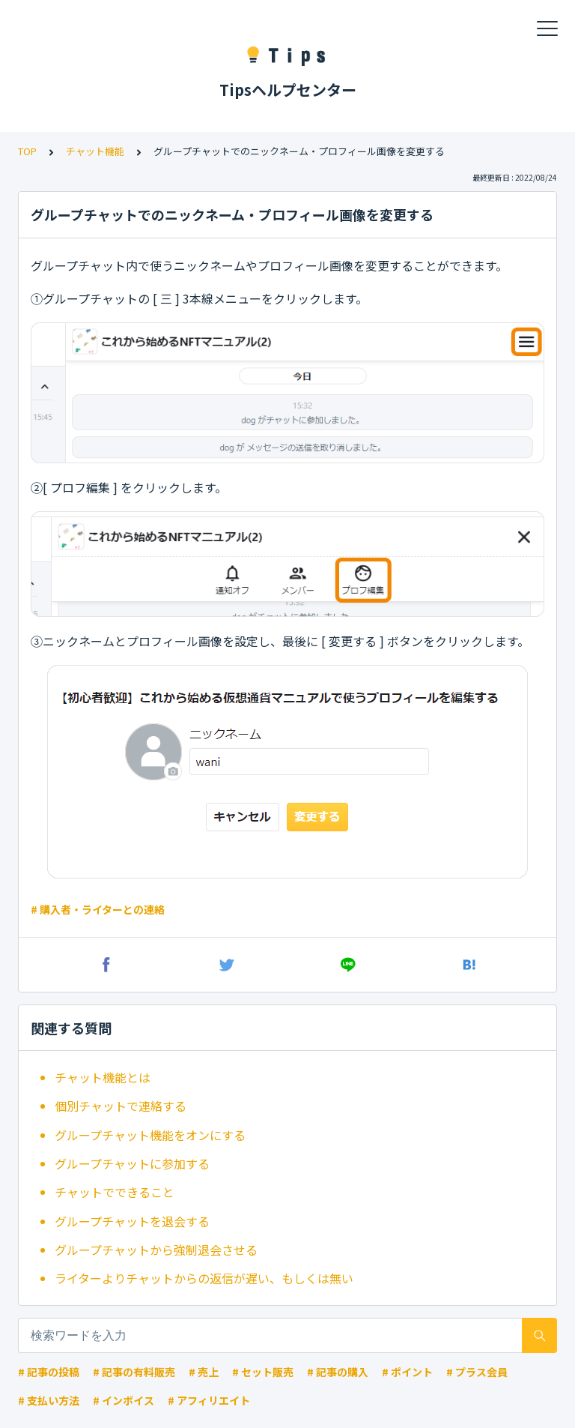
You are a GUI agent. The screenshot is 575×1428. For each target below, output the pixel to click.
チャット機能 (95, 151)
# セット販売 (262, 1371)
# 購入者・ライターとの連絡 (98, 909)
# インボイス (123, 1400)
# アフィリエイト (209, 1400)
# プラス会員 (477, 1371)
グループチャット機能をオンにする (150, 1135)
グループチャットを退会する (132, 1221)
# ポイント (407, 1371)
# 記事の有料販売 (134, 1371)
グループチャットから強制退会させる (156, 1250)
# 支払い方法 (48, 1400)
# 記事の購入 (337, 1371)
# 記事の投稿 (48, 1371)
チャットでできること (114, 1192)
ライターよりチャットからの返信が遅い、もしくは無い (204, 1278)
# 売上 (204, 1371)
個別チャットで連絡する (120, 1106)
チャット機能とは (102, 1077)
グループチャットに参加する (132, 1163)
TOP (27, 151)
